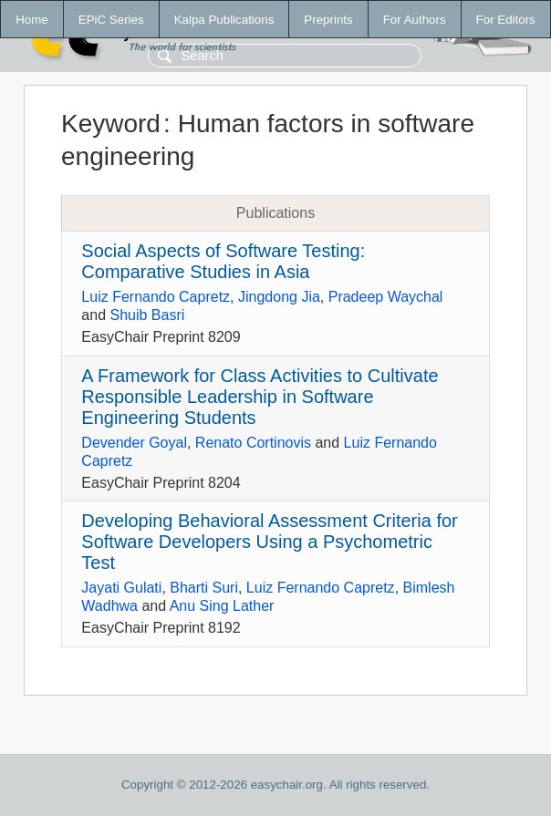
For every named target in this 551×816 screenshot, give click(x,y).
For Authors (414, 19)
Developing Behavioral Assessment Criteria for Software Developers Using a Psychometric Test (269, 542)
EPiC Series (111, 19)
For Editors (505, 19)
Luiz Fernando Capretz (155, 297)
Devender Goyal (134, 442)
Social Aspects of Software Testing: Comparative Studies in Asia (223, 261)
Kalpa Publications (224, 19)
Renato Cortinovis (253, 442)
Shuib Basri (146, 315)
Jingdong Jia (279, 297)
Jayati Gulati (121, 587)
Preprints (328, 19)
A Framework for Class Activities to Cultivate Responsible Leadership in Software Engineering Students (259, 397)
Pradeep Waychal (385, 297)
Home (32, 19)
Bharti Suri (204, 587)
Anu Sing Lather (222, 606)
